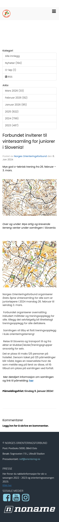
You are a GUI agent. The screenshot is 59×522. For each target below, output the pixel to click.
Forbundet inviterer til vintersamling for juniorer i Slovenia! (29, 141)
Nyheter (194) (13, 63)
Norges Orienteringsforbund (30, 156)
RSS (8, 77)
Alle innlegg (12, 56)
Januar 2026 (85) (16, 104)
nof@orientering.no (29, 459)
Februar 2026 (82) (16, 97)
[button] (54, 10)
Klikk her (7, 485)
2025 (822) (12, 111)
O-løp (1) (10, 70)
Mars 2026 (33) (14, 91)
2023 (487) (12, 125)
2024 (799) (12, 118)
